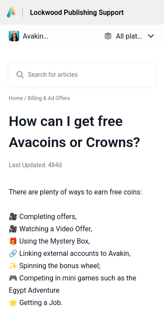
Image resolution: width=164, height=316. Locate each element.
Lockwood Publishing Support (77, 12)
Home (16, 98)
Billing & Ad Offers (49, 98)
